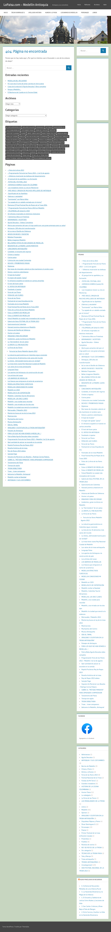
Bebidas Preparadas (15, 237)
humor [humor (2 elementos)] (23, 133)
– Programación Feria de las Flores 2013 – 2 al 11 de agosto (28, 173)
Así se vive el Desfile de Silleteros (19, 231)
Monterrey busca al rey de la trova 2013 (21, 413)
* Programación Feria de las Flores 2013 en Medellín (26, 208)
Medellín (84, 810)
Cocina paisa (12, 257)
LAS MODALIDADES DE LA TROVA (93, 801)
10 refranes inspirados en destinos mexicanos (24, 214)
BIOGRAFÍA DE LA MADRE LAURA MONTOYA (23, 246)
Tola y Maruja (86, 856)
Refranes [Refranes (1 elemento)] (9, 149)
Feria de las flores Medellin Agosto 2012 (23, 351)
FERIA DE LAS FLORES (15, 295)
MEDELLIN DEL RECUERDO (17, 81)
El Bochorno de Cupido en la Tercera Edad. (22, 92)
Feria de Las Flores (14, 292)
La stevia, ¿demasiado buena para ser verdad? (24, 361)
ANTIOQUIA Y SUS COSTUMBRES (19, 480)
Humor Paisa (86, 792)
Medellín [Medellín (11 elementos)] (22, 136)
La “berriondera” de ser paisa (18, 342)
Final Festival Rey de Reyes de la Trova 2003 (23, 307)
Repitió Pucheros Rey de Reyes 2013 (20, 445)
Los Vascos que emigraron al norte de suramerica (25, 381)
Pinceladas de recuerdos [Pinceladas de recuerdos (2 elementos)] (14, 146)
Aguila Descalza (86, 757)
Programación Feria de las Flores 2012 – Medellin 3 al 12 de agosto (31, 439)
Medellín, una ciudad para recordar (20, 401)
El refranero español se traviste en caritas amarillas (26, 281)
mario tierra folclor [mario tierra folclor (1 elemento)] (49, 133)
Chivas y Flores (86, 769)
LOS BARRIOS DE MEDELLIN (69, 12)
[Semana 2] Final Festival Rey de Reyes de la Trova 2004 (27, 205)
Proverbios (85, 839)
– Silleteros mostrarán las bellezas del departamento (26, 176)
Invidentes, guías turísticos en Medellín (21, 339)
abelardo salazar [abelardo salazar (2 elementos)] (28, 127)
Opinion (84, 813)
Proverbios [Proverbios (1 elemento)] (55, 146)
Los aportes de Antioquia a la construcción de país (25, 372)
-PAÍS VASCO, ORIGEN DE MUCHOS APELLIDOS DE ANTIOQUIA (29, 190)
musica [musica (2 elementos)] (51, 136)
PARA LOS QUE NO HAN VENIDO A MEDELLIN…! (24, 433)
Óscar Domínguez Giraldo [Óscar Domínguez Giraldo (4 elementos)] (42, 158)
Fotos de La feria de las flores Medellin (21, 310)
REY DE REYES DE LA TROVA (91, 847)
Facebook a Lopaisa (14, 289)
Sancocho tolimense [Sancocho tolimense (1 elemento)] (29, 152)
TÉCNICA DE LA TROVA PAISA (91, 853)
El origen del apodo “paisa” (17, 278)
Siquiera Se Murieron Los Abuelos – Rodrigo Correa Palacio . (29, 457)
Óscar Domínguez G (18, 12)
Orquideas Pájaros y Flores (90, 821)
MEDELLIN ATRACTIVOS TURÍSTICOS (20, 384)
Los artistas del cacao (15, 375)
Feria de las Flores (14, 298)
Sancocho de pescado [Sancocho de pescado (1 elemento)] (13, 152)
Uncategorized (86, 865)
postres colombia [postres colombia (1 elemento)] (44, 146)
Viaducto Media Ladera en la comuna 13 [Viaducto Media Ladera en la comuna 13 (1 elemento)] (19, 158)
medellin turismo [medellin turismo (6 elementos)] (12, 136)
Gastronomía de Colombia (17, 324)
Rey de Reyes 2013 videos (17, 451)
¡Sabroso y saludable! (15, 196)
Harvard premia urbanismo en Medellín (22, 327)
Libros (94, 12)
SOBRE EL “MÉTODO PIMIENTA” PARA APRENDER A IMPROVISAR (30, 460)
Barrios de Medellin (88, 766)
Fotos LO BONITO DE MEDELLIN (19, 313)
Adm (105, 5)
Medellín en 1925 (14, 390)
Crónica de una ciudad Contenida (19, 260)
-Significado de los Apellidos (17, 193)
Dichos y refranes (87, 772)
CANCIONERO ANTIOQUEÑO (17, 249)
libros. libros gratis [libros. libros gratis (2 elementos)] (33, 133)
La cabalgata (85, 795)
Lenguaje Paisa (13, 369)
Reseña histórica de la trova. (18, 448)
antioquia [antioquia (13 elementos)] (49, 127)
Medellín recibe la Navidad (17, 477)
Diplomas (11, 266)
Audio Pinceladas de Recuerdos (91, 880)
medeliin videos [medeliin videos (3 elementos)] (62, 133)
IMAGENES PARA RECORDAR (18, 336)
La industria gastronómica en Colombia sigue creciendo (27, 355)
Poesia (83, 830)
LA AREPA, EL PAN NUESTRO (18, 345)
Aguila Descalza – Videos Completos (20, 222)
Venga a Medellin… (14, 89)
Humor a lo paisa (51, 12)
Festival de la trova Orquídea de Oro (20, 301)
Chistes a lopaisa (13, 254)
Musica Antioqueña (14, 422)
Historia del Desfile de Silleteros (19, 330)
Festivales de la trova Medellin (18, 304)
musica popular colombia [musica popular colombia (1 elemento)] (29, 139)
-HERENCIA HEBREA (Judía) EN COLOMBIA (22, 185)
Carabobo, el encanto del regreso (19, 252)
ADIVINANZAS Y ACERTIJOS (17, 220)
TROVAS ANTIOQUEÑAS (89, 862)
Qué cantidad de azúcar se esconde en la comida (25, 442)
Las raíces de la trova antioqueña (19, 367)
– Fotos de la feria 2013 (16, 170)
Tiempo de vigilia (14, 465)
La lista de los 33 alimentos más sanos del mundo (25, 358)
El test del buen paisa (15, 283)
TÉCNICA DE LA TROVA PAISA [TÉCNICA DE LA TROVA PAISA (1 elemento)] (39, 155)
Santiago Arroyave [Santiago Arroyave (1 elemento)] (43, 152)
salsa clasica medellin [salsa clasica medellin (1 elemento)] (35, 149)
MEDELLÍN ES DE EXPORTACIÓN (19, 393)
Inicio (79, 5)
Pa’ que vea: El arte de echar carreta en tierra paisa (26, 84)
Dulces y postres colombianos (18, 272)
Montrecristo (12, 416)
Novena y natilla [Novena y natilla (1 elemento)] (11, 143)
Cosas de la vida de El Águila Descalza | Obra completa (27, 86)
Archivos (97, 5)
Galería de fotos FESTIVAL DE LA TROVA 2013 (23, 321)
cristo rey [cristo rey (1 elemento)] (52, 130)
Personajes (85, 12)
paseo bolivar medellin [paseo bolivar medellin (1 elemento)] (56, 143)
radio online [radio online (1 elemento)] (64, 146)
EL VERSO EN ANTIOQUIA (16, 286)
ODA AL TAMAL (13, 425)
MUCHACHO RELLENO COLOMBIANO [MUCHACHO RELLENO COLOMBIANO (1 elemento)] (37, 136)
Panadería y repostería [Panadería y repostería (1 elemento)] (39, 143)
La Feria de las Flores (15, 347)
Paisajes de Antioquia (15, 431)
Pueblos (84, 842)
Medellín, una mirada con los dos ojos (21, 404)
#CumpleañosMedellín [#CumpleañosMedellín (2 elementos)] (13, 127)
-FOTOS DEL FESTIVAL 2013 (17, 182)
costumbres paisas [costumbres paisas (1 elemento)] (27, 130)
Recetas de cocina (87, 845)
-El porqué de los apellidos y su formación (22, 179)
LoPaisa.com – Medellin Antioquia (26, 5)
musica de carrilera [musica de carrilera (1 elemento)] (62, 136)
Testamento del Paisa (15, 462)
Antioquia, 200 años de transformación (21, 228)
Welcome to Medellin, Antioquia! (19, 474)
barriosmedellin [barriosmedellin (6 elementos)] (59, 127)
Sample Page (12, 454)
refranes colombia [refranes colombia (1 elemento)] (20, 149)
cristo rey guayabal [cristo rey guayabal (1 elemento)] (12, 133)
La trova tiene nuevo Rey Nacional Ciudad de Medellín (27, 364)
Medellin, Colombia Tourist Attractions (21, 396)
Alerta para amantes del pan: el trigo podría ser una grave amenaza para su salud (36, 225)
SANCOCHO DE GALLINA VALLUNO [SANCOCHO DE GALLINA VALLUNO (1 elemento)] (55, 149)
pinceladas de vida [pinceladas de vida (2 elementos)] (30, 146)
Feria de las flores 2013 (89, 775)
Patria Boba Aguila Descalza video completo (23, 436)
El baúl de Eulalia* (14, 275)
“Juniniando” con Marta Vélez (18, 199)
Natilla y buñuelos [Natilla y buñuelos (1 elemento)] (60, 139)
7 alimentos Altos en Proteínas (18, 217)
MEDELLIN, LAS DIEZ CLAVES (18, 399)
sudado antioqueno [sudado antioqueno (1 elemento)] (57, 152)
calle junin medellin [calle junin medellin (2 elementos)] (13, 130)
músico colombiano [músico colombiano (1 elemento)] (45, 139)
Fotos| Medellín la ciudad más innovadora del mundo (26, 318)
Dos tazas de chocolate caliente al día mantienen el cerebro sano (30, 269)
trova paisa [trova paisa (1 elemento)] (26, 155)
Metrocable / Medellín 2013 (17, 410)
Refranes (87, 5)
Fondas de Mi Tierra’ (88, 781)
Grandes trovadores (88, 783)
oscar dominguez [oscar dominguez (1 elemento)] (24, 143)
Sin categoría (86, 850)
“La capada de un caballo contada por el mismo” (25, 202)
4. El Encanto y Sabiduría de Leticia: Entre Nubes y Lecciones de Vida (91, 900)
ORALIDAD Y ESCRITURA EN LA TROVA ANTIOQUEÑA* (26, 428)
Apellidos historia (34, 12)
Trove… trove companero (16, 471)
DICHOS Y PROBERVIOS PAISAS (19, 263)
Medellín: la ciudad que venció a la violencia (23, 407)
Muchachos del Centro (15, 419)
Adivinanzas (85, 754)
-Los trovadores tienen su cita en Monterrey (23, 188)
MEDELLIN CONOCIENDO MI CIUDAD (20, 387)
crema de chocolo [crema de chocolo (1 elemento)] (41, 130)
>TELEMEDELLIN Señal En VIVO (19, 211)
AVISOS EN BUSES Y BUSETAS (18, 234)
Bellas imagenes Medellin (17, 240)
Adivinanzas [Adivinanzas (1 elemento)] (40, 127)
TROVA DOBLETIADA (15, 468)
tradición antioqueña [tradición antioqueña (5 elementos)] (13, 155)
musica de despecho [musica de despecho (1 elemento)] (12, 139)
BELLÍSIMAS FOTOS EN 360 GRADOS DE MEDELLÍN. (26, 243)
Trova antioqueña (87, 859)
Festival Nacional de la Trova (91, 778)
